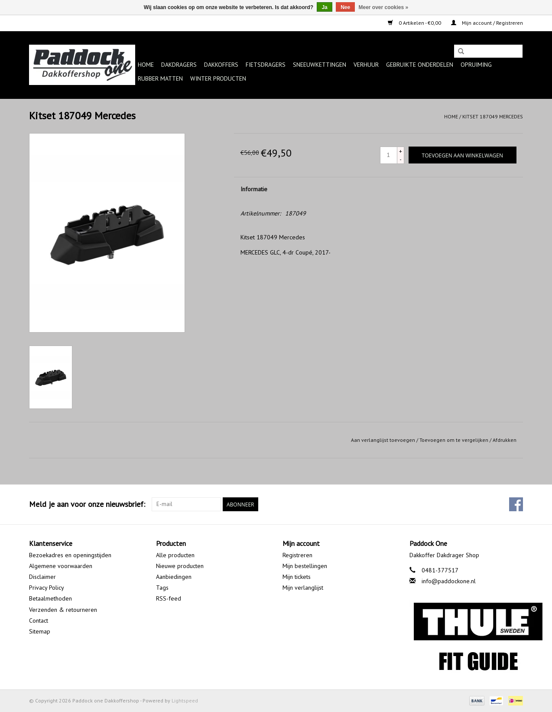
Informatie (253, 189)
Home (146, 65)
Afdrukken (504, 440)
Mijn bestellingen (304, 566)
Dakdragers (179, 65)
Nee (345, 7)
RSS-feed (168, 598)
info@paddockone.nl (449, 581)
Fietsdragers (266, 65)
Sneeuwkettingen (319, 65)
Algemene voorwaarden (60, 566)
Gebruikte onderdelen (419, 65)
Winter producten (218, 78)
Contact (38, 620)
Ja (324, 7)
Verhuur (366, 65)
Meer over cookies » (384, 7)
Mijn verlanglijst (302, 587)
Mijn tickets (296, 577)
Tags (162, 587)
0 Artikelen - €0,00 (415, 23)
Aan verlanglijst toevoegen (383, 440)
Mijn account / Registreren (487, 23)
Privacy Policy (46, 587)
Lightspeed (185, 700)
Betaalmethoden (50, 598)
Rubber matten (160, 78)
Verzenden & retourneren (63, 610)
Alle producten (175, 555)
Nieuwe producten (180, 566)
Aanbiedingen (174, 577)
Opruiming (476, 65)
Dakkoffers (221, 65)
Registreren (297, 555)
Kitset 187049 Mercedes (492, 116)
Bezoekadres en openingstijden (70, 555)
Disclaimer (42, 577)
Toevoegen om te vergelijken (454, 440)
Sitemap (39, 631)
